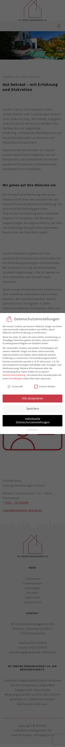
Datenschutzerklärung (14, 375)
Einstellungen (16, 378)
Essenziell (15, 386)
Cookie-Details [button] (32, 430)
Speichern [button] (32, 408)
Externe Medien (44, 386)
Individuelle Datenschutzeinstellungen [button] (32, 420)
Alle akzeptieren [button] (32, 398)
